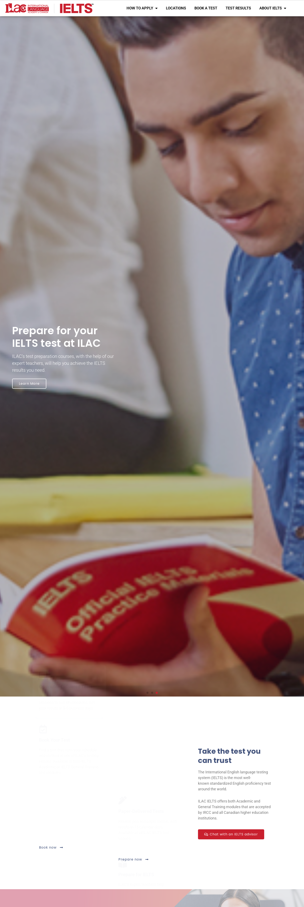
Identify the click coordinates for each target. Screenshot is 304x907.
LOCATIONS (176, 8)
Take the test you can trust (229, 755)
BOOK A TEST (205, 8)
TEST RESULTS (238, 8)
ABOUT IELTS (272, 8)
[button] (147, 693)
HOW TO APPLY (142, 8)
